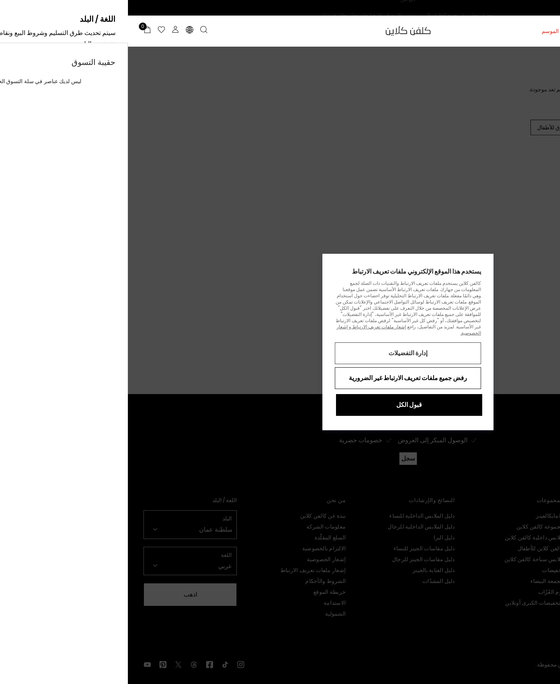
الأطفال (488, 31)
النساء (537, 31)
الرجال (514, 31)
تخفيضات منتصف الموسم (442, 31)
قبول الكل (281, 404)
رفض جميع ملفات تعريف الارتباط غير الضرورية (280, 377)
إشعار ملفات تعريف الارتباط (250, 326)
